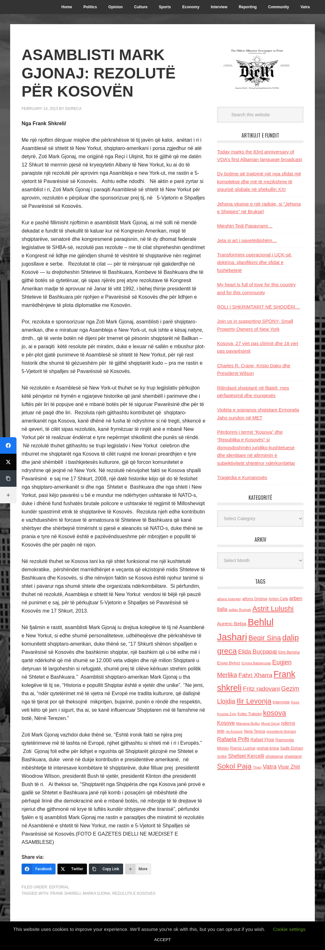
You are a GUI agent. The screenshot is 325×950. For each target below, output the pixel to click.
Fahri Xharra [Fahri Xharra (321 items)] (255, 675)
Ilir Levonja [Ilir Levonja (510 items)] (253, 701)
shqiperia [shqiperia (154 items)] (274, 756)
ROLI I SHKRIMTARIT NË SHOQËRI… (258, 306)
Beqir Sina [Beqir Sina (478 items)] (265, 638)
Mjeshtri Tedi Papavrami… (245, 225)
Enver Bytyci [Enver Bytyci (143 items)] (228, 663)
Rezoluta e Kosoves (134, 893)
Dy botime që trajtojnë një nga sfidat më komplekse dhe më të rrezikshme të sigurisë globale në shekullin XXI (259, 181)
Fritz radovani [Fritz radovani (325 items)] (261, 688)
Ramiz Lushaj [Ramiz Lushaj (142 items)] (242, 748)
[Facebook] (39, 869)
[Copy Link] (106, 869)
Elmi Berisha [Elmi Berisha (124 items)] (289, 652)
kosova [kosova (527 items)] (274, 713)
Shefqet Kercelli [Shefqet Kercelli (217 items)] (246, 756)
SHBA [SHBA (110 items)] (222, 756)
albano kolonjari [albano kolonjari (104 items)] (229, 599)
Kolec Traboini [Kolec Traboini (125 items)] (249, 714)
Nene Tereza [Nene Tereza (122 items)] (254, 731)
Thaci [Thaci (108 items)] (257, 767)
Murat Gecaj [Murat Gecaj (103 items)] (270, 723)
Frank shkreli (65, 893)
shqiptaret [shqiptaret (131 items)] (293, 756)
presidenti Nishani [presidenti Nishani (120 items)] (281, 731)
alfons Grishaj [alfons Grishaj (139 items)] (254, 598)
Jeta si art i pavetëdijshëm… (247, 240)
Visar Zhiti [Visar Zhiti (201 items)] (289, 767)
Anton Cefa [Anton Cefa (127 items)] (278, 599)
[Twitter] (72, 869)
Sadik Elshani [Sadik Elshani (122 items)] (291, 748)
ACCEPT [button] (162, 939)
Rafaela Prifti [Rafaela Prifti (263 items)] (233, 739)
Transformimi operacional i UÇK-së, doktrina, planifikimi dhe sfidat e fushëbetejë (254, 262)
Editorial (59, 887)
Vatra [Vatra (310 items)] (270, 766)
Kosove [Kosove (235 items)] (226, 723)
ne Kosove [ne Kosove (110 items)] (234, 731)
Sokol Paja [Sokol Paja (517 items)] (234, 766)
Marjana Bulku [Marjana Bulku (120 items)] (248, 723)
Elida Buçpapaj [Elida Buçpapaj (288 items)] (257, 651)
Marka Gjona (96, 893)
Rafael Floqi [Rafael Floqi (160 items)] (262, 739)
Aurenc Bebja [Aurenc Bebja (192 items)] (231, 623)
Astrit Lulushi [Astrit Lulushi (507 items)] (273, 608)
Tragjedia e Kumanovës (242, 477)
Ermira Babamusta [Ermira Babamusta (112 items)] (256, 663)
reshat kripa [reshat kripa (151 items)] (268, 748)
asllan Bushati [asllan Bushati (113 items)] (240, 610)
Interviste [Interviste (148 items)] (281, 702)
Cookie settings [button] (289, 929)
